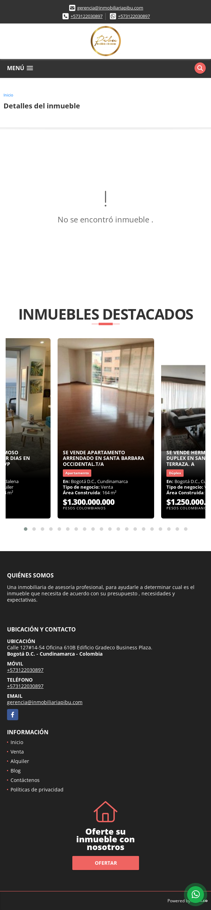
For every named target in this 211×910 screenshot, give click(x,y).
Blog (16, 770)
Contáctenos (25, 780)
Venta (17, 751)
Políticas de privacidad (37, 789)
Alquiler (20, 761)
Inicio (8, 95)
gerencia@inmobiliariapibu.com (110, 8)
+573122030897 (87, 16)
